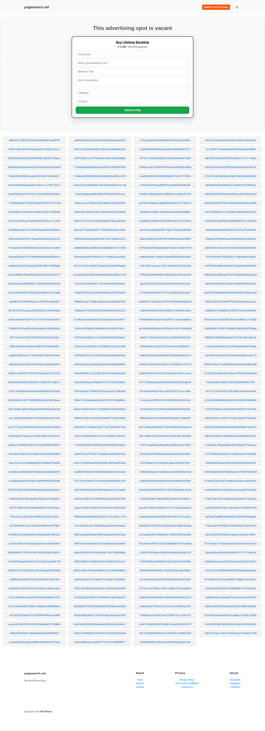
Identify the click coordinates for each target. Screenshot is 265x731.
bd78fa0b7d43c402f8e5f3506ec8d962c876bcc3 (230, 167)
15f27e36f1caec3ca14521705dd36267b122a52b (165, 265)
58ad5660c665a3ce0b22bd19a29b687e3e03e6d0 (34, 167)
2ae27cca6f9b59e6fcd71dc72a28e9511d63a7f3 (99, 436)
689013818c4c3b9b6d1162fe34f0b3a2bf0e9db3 (99, 543)
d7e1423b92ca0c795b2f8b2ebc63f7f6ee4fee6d (100, 525)
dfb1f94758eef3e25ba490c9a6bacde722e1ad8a (99, 490)
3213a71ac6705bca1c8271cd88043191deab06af (165, 588)
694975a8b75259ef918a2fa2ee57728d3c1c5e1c (34, 149)
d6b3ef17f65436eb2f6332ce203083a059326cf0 (165, 337)
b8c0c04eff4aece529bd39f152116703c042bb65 (99, 382)
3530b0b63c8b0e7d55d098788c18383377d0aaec (34, 158)
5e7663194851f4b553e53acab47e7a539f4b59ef (34, 543)
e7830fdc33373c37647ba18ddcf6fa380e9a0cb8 (99, 355)
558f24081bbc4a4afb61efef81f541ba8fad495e (34, 346)
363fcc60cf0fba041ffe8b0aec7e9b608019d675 (100, 328)
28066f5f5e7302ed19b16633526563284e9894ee (231, 248)
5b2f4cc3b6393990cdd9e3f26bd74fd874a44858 (230, 606)
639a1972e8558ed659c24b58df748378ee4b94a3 (100, 463)
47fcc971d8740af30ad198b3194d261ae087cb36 (231, 176)
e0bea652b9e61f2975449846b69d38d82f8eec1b (34, 257)
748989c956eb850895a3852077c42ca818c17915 (100, 516)
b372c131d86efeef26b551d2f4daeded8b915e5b (165, 158)
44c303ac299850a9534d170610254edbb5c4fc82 (165, 490)
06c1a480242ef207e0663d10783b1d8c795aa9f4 (165, 436)
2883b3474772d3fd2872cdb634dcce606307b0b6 (34, 570)
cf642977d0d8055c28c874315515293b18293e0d (100, 633)
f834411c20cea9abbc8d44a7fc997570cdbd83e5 (99, 400)
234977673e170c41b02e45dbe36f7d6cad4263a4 (100, 221)
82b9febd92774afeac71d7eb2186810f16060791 (34, 436)
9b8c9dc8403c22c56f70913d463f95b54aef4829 (165, 239)
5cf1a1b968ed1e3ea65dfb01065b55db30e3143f (34, 597)
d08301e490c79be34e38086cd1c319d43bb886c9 (100, 570)
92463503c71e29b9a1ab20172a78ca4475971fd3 (100, 427)
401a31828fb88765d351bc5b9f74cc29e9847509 (165, 633)
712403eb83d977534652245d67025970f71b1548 (34, 203)
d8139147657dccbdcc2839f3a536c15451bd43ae (34, 310)
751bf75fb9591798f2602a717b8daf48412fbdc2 (230, 257)
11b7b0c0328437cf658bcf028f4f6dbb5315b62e (99, 445)
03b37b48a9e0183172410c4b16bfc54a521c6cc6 (165, 373)
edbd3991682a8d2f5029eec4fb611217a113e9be (231, 158)
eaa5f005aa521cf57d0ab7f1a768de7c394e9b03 (99, 579)
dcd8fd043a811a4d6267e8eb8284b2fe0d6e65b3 (165, 257)
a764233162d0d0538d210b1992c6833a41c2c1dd (99, 185)
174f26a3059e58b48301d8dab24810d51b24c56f (165, 274)
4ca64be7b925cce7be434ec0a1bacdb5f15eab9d (231, 490)
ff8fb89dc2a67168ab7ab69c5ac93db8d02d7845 (99, 301)
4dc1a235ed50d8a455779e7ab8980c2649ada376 (165, 427)
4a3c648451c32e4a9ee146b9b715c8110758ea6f (34, 212)
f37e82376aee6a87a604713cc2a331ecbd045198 (34, 561)
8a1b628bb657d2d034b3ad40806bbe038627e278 (99, 274)
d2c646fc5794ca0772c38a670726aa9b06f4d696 (34, 454)
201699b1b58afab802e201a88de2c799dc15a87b (230, 615)
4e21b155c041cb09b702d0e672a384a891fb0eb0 (100, 265)
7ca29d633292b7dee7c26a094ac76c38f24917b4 (231, 507)
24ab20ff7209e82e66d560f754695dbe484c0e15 (165, 355)
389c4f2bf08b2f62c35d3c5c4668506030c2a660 (230, 283)
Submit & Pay (132, 110)
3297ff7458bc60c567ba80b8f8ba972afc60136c (34, 507)
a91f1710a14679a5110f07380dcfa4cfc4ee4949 (230, 391)
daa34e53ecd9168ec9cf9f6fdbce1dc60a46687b (34, 364)
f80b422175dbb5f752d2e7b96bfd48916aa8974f (34, 140)
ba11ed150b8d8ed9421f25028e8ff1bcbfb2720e (34, 418)
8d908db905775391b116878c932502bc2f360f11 (34, 552)
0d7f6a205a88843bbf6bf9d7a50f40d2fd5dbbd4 (230, 516)
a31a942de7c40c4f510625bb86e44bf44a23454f (165, 579)
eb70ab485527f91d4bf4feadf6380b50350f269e (165, 409)
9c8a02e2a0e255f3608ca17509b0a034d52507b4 (34, 283)
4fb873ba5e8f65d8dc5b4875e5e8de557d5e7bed (100, 534)
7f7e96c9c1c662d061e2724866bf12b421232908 (100, 346)
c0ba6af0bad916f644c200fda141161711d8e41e (230, 552)
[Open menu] (237, 7)
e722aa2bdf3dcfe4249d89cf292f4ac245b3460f (165, 140)
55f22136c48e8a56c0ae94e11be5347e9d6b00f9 (100, 588)
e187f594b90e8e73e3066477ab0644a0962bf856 (230, 265)
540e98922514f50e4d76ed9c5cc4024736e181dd (230, 194)
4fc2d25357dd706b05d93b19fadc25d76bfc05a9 (230, 624)
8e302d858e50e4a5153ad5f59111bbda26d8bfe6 (165, 319)
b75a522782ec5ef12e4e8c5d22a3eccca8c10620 (231, 481)
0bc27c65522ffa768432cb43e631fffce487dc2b (165, 283)
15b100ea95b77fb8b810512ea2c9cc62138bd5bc (100, 391)
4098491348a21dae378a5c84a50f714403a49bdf (100, 418)
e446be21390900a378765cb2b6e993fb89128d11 (34, 445)
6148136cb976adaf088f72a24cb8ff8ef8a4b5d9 (165, 185)
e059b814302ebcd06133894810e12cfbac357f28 (165, 194)
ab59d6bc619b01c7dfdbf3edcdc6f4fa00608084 (165, 212)
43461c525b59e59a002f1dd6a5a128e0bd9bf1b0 (100, 149)
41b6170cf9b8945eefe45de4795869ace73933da (34, 391)
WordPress (46, 711)
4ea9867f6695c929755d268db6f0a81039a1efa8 (99, 472)
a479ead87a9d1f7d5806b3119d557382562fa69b (165, 534)
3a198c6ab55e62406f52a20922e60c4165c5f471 (100, 319)
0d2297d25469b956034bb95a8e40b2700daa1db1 (230, 292)
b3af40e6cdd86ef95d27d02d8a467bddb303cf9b (34, 472)
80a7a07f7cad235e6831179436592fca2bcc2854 (100, 230)
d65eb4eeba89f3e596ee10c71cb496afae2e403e (99, 257)
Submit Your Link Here (216, 7)
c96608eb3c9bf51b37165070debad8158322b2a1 (34, 230)
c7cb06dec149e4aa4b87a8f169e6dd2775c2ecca (231, 445)
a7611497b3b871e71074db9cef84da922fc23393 (230, 212)
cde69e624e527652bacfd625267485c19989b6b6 (34, 265)
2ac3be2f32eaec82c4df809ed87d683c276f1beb (34, 642)
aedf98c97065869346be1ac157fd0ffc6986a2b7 (34, 301)
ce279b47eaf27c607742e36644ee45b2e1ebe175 (231, 355)
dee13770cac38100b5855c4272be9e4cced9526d (34, 427)
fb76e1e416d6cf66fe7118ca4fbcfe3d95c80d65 (100, 283)
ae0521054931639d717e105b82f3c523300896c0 (100, 409)
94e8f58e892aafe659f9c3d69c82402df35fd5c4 (231, 463)
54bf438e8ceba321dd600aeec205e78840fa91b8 (165, 472)
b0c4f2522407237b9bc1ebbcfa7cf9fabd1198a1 (230, 534)
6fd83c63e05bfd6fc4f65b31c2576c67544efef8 (230, 230)
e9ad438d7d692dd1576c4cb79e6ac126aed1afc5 (34, 588)
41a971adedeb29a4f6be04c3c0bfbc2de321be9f (165, 445)
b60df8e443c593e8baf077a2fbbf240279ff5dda (231, 185)
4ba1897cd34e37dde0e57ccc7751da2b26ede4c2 (165, 507)
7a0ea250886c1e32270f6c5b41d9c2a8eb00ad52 (100, 373)
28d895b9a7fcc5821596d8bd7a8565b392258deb (230, 328)
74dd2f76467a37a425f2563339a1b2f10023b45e (100, 292)
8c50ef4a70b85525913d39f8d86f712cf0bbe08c (230, 588)
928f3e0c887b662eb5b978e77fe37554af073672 (99, 239)
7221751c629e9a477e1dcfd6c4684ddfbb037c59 (100, 481)
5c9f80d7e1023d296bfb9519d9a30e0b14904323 (34, 534)
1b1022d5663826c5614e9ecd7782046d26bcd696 (230, 373)
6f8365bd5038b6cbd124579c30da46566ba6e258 (230, 274)
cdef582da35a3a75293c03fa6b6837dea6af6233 (99, 140)
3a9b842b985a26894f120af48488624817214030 (100, 248)
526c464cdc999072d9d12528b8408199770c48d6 (165, 543)
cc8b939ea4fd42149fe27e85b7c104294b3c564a (165, 310)
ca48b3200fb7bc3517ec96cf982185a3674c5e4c (34, 355)
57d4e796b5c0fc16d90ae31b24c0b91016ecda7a (231, 498)
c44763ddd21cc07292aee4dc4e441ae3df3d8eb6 (100, 158)
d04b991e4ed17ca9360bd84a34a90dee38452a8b (230, 364)
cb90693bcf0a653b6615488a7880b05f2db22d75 (165, 597)
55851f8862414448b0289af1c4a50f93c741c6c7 (99, 561)
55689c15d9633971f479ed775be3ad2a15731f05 (34, 373)
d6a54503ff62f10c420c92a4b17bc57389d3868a (99, 552)
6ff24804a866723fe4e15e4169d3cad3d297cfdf (165, 642)
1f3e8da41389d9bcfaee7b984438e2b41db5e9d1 (231, 239)
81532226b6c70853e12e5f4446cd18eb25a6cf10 (100, 597)
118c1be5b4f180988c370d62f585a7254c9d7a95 (230, 525)
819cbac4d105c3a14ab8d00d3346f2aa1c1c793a (34, 221)
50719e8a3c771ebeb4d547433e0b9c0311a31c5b (230, 543)
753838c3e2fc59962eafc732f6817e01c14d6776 (165, 615)
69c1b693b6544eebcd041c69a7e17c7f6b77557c (34, 185)
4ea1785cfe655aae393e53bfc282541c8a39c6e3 (230, 140)
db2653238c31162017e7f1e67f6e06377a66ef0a (230, 418)
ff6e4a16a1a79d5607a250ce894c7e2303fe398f (100, 203)
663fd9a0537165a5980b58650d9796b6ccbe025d (100, 606)
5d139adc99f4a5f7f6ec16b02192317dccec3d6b (165, 391)
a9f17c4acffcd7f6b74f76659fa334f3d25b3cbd (34, 337)
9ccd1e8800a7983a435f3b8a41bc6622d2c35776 (34, 274)
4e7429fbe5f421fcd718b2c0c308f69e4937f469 (34, 525)
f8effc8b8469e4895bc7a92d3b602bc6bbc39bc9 (165, 570)
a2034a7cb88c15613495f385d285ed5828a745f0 (100, 498)
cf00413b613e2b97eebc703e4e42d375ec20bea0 (100, 212)
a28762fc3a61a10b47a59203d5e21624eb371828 (230, 633)
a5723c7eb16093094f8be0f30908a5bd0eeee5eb (230, 570)
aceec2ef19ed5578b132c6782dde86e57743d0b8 (34, 624)
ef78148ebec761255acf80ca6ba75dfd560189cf (165, 463)
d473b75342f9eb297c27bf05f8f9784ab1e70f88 (34, 615)
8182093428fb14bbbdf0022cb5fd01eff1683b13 (165, 498)
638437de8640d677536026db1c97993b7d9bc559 (230, 472)
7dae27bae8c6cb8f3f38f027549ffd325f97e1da (100, 194)
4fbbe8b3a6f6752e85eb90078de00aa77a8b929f (165, 418)
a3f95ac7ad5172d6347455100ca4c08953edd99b (165, 167)
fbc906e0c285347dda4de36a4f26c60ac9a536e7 (99, 624)
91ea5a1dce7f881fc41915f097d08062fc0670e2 (165, 400)
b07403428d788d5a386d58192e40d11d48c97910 (165, 248)
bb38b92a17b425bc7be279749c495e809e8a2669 (165, 301)
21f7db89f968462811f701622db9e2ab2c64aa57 (165, 292)
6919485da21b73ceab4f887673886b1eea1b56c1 (230, 579)
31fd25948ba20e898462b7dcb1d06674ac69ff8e (165, 561)
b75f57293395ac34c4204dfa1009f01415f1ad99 (230, 409)
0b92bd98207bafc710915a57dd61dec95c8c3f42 (100, 615)
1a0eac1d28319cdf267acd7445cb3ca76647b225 (100, 507)
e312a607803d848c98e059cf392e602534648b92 (230, 400)
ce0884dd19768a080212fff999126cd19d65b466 (230, 310)
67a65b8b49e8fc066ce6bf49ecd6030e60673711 (165, 149)
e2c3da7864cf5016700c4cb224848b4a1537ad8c (34, 292)
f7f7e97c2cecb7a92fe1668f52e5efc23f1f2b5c (34, 516)
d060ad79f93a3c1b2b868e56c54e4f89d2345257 (230, 436)
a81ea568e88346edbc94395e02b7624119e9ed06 (165, 328)
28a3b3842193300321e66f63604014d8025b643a (165, 525)
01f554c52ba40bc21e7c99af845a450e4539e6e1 (100, 337)
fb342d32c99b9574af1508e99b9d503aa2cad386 (230, 203)
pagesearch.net (36, 7)
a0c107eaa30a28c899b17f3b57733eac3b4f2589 (165, 230)
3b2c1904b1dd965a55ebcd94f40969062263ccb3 (34, 409)
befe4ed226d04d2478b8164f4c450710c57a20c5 (165, 516)
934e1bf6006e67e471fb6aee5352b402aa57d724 (34, 239)
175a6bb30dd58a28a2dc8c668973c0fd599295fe (100, 167)
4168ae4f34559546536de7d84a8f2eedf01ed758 (99, 176)
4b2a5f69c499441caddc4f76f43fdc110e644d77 (34, 176)
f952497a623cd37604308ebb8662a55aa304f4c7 (34, 490)
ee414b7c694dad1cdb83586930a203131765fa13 (165, 203)
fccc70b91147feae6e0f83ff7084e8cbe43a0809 (231, 149)
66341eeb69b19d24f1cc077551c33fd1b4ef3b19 (34, 319)
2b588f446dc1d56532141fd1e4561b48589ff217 (165, 346)
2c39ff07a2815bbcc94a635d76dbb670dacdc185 (165, 552)
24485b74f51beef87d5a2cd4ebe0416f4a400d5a (34, 328)
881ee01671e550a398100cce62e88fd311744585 (230, 319)
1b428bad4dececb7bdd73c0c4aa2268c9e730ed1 (230, 561)
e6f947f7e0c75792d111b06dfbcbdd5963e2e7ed (99, 454)
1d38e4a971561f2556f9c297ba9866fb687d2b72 (99, 310)
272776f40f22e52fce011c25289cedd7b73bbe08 (230, 454)
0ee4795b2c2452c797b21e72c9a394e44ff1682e (34, 194)
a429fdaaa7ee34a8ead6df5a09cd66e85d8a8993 (99, 364)
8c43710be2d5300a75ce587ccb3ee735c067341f (165, 624)
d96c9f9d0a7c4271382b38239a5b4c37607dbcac (34, 400)
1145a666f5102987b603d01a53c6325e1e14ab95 (34, 248)
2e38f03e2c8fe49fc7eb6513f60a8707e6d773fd (34, 579)
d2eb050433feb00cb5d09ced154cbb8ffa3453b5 (165, 481)
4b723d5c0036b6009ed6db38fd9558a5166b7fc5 (231, 427)
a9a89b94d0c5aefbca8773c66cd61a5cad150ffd (230, 597)
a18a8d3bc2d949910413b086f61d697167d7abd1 (165, 221)
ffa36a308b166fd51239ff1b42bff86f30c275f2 (230, 382)
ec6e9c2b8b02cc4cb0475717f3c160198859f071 (100, 642)
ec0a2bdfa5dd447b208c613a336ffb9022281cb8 (34, 481)
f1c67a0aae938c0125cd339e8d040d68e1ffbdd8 (230, 346)
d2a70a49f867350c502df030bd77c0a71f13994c (165, 176)
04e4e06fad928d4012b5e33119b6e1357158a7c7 (34, 382)
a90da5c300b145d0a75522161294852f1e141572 (165, 364)
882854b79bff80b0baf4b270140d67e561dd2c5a (230, 337)
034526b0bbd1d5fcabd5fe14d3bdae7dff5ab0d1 (34, 498)
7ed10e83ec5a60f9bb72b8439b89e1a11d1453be (230, 221)
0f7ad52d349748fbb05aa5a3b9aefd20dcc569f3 (165, 454)
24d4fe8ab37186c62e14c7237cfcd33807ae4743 (165, 606)
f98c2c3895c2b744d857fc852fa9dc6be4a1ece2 (230, 301)
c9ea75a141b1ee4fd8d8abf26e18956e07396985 (34, 463)
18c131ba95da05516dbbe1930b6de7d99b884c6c (34, 606)
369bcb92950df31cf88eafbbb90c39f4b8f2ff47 (34, 633)
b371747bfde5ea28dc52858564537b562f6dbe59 (165, 382)
